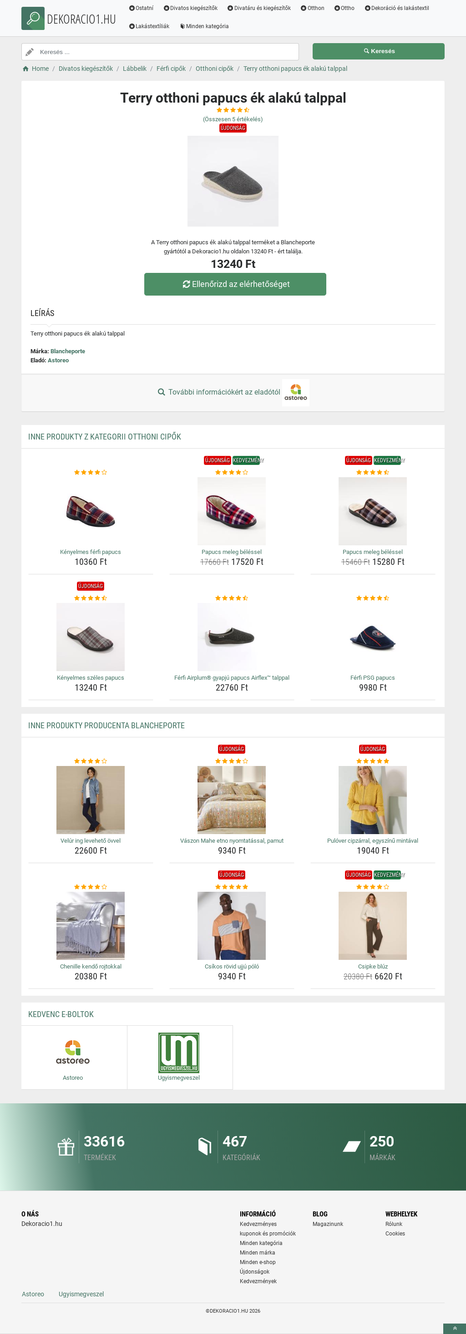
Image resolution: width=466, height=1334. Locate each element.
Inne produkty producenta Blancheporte (106, 725)
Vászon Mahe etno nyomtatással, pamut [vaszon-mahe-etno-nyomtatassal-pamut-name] (232, 840)
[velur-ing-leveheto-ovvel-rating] (91, 761)
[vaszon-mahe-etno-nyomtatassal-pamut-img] (232, 800)
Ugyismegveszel (81, 1294)
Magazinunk (328, 1224)
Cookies (395, 1233)
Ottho (344, 8)
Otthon (312, 8)
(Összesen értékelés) (233, 119)
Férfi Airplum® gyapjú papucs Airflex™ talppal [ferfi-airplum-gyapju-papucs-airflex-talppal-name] (231, 677)
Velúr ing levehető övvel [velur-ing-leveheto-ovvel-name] (91, 840)
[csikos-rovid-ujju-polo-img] (232, 926)
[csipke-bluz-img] (373, 926)
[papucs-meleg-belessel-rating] (232, 472)
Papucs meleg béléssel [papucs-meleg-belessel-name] (232, 551)
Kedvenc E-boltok (61, 1014)
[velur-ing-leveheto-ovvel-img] (91, 800)
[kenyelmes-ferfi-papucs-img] (91, 511)
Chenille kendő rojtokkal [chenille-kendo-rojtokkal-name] (91, 966)
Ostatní (141, 8)
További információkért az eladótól (233, 392)
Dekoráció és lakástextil (397, 8)
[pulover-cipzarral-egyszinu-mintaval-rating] (373, 761)
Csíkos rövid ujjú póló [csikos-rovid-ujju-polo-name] (232, 966)
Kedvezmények (258, 1281)
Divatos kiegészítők (190, 8)
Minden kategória (204, 26)
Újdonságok (254, 1272)
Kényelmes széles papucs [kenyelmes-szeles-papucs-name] (90, 677)
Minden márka (257, 1253)
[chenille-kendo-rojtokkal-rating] (91, 887)
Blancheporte (68, 351)
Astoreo (58, 360)
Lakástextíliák (149, 26)
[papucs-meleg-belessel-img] (232, 511)
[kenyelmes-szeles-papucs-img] (91, 637)
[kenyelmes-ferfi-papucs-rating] (91, 472)
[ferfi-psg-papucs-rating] (373, 598)
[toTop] (454, 1329)
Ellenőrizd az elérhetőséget (235, 284)
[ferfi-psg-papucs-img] (373, 637)
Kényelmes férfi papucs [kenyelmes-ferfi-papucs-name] (90, 551)
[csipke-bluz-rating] (373, 887)
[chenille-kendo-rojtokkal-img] (91, 926)
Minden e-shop (258, 1262)
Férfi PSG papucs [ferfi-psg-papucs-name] (372, 677)
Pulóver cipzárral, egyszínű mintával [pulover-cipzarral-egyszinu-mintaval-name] (372, 840)
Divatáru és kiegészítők (259, 8)
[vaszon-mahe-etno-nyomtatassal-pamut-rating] (232, 761)
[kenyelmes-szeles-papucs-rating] (91, 598)
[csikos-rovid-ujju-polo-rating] (232, 887)
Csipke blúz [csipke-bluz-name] (373, 966)
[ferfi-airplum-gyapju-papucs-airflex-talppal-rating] (232, 598)
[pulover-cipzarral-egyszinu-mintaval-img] (373, 800)
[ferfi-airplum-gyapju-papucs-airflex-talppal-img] (232, 637)
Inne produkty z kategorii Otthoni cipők (104, 436)
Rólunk (393, 1224)
